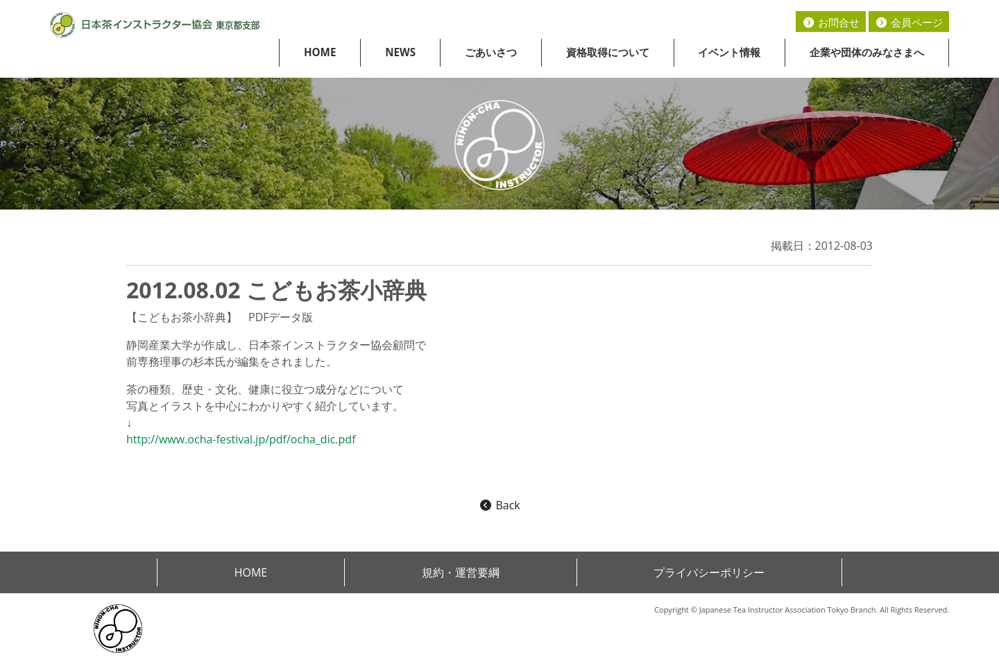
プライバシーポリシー (709, 572)
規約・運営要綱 (461, 572)
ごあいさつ (491, 52)
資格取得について (607, 52)
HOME (320, 52)
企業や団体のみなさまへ (867, 52)
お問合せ (831, 22)
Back (499, 505)
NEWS (400, 52)
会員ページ (909, 22)
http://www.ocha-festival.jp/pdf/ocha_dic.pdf (241, 439)
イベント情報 (729, 52)
